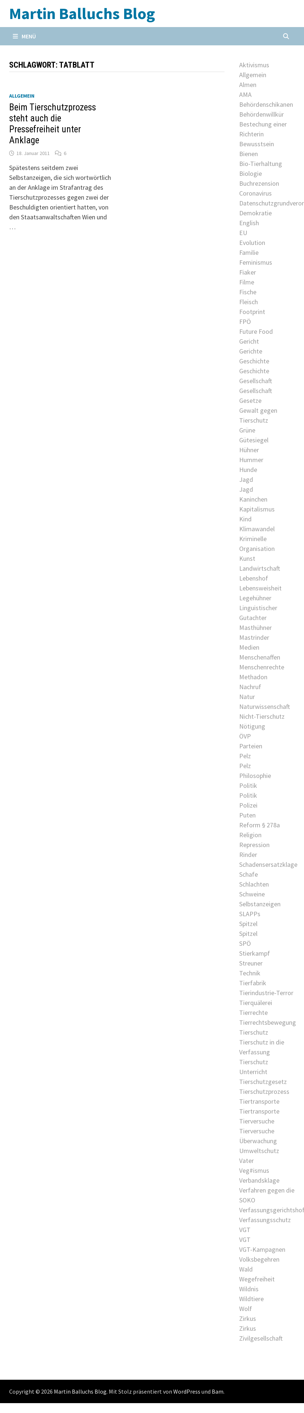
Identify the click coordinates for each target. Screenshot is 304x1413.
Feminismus (255, 262)
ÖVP (245, 736)
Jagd (246, 479)
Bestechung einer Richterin (263, 129)
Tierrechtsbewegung (267, 1022)
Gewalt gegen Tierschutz (258, 415)
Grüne (247, 430)
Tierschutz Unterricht (253, 1067)
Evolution (252, 242)
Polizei (248, 805)
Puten (247, 815)
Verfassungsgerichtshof (267, 1210)
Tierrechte (253, 1012)
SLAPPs (249, 914)
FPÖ (245, 321)
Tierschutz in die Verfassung (261, 1047)
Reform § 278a (259, 825)
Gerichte (250, 351)
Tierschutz (253, 1032)
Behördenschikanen (266, 104)
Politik (248, 785)
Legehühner (255, 598)
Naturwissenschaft (264, 706)
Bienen (248, 154)
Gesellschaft (255, 381)
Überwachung (258, 1141)
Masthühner (255, 627)
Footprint (252, 311)
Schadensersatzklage (267, 864)
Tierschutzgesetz (263, 1081)
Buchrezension (259, 183)
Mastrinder (254, 637)
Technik (249, 973)
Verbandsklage (259, 1180)
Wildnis (249, 1289)
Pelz (245, 756)
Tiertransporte (259, 1101)
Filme (246, 282)
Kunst (247, 558)
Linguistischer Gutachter (258, 613)
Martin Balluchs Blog (82, 13)
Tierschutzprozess (264, 1091)
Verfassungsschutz (265, 1220)
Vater (246, 1160)
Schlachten (254, 884)
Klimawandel (257, 529)
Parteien (250, 746)
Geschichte (254, 361)
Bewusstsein (256, 144)
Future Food (256, 331)
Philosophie (255, 775)
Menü (24, 36)
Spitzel (248, 923)
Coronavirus (255, 193)
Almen (247, 84)
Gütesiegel (253, 440)
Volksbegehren (259, 1259)
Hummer (251, 460)
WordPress (186, 1391)
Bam (217, 1391)
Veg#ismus (254, 1170)
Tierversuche (256, 1121)
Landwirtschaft (259, 568)
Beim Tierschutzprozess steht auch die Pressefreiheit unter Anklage (52, 124)
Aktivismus (254, 65)
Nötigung (252, 726)
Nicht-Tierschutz (262, 716)
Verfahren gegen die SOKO (266, 1195)
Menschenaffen (259, 657)
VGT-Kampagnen (262, 1249)
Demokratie (255, 213)
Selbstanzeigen (260, 904)
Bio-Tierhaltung (260, 163)
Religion (250, 835)
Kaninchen (253, 499)
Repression (254, 844)
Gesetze (250, 400)
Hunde (248, 469)
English (249, 223)
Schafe (248, 874)
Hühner (249, 450)
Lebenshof (253, 578)
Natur (247, 696)
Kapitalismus (257, 509)
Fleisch (248, 302)
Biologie (250, 173)
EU (243, 232)
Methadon (253, 677)
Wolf (245, 1308)
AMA (245, 94)
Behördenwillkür (261, 114)
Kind (245, 519)
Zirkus (247, 1318)
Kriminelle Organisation (257, 543)
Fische (247, 292)
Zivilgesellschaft (261, 1338)
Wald (246, 1269)
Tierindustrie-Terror (266, 993)
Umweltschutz (259, 1150)
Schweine (252, 894)
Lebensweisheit (260, 588)
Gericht (249, 341)
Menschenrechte (261, 667)
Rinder (248, 854)
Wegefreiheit (257, 1279)
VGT (245, 1229)
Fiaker (247, 272)
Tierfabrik (252, 983)
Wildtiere (251, 1299)
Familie (249, 252)
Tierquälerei (255, 1002)
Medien (249, 647)
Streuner (251, 963)
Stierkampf (254, 953)
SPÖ (245, 943)
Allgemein (21, 95)
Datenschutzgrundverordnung (267, 203)
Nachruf (250, 687)
